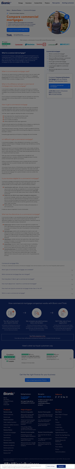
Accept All (61, 466)
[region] (37, 466)
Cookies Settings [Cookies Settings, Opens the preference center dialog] (51, 466)
